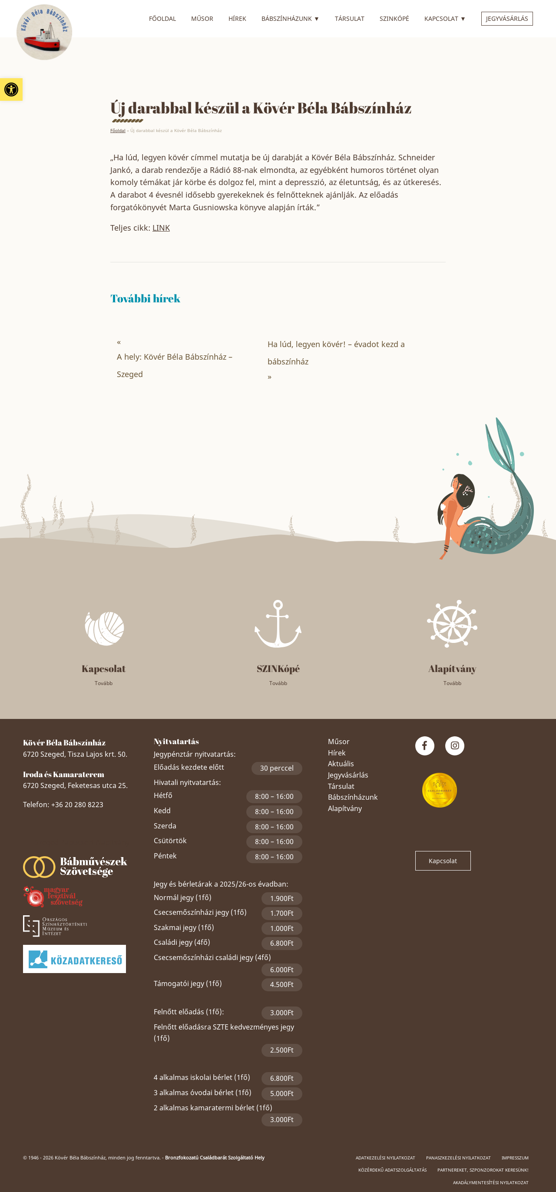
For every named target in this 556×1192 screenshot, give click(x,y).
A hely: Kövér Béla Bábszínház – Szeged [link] (174, 365)
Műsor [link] (202, 18)
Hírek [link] (237, 18)
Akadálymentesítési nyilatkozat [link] (491, 1182)
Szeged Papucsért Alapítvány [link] (82, 842)
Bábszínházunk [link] (290, 17)
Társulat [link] (349, 18)
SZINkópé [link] (394, 18)
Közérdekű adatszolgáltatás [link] (392, 1170)
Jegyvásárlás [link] (507, 18)
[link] (11, 89)
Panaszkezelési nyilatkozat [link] (458, 1158)
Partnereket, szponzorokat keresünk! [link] (483, 1170)
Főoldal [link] (162, 18)
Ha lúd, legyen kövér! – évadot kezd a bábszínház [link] (336, 353)
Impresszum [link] (515, 1158)
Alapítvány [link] (345, 808)
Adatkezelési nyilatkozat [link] (385, 1158)
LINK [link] (161, 227)
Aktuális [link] (341, 763)
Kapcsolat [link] (445, 17)
